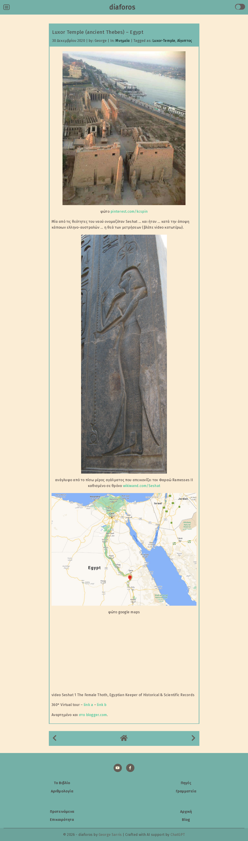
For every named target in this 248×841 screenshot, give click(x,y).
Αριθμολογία (62, 791)
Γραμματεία (186, 791)
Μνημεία (122, 41)
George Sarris (110, 834)
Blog (186, 819)
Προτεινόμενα (62, 811)
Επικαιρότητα (62, 819)
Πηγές (186, 783)
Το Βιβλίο (62, 783)
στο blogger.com (93, 715)
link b (101, 705)
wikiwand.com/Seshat (141, 486)
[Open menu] (6, 7)
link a (88, 705)
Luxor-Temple (163, 41)
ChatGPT (177, 834)
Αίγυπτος (184, 41)
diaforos (122, 7)
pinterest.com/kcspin (129, 211)
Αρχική (186, 811)
